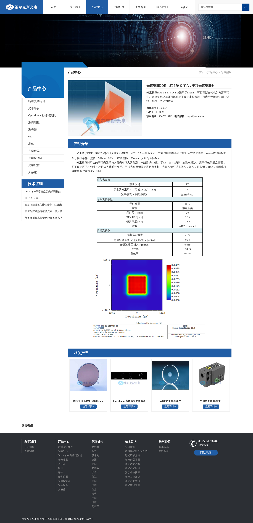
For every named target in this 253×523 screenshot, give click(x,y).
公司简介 (29, 447)
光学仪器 (34, 150)
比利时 (95, 447)
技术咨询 (140, 7)
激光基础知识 (132, 476)
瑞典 (94, 493)
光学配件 (34, 165)
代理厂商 (119, 7)
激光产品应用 (132, 468)
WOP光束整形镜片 (170, 401)
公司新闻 (130, 447)
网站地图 (206, 452)
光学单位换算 (132, 472)
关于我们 (75, 7)
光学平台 (34, 108)
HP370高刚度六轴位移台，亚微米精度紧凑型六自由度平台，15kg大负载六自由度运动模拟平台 (42, 205)
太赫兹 (32, 172)
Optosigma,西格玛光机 (42, 115)
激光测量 (34, 122)
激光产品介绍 (132, 455)
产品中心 (97, 7)
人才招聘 (29, 451)
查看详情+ (88, 406)
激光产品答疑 (132, 459)
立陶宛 (95, 468)
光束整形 (226, 72)
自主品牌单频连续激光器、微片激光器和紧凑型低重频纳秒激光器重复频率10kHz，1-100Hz (42, 212)
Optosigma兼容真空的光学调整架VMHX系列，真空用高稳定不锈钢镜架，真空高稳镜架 (42, 192)
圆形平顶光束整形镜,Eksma (88, 401)
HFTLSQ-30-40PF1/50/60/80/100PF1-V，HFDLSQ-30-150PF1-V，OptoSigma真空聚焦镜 (42, 199)
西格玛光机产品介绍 (136, 451)
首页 (54, 7)
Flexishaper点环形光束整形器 (129, 401)
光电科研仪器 (46, 425)
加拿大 (95, 472)
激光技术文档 (132, 485)
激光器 (32, 129)
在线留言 (164, 451)
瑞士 (94, 489)
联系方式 (164, 447)
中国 (94, 498)
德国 (94, 459)
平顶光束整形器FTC (211, 401)
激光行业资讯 (132, 481)
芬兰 (94, 451)
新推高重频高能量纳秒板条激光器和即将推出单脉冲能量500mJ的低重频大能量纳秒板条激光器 (42, 219)
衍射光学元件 (36, 101)
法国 (94, 485)
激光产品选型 (132, 464)
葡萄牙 (95, 506)
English (184, 7)
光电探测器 (35, 158)
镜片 (31, 136)
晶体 (31, 143)
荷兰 (94, 476)
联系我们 (162, 7)
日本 (94, 502)
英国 (94, 481)
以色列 (95, 455)
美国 (94, 464)
